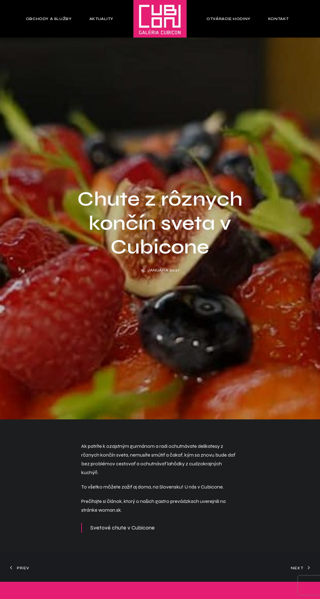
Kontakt (278, 19)
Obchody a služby (49, 19)
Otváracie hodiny (229, 19)
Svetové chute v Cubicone (122, 520)
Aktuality (101, 19)
